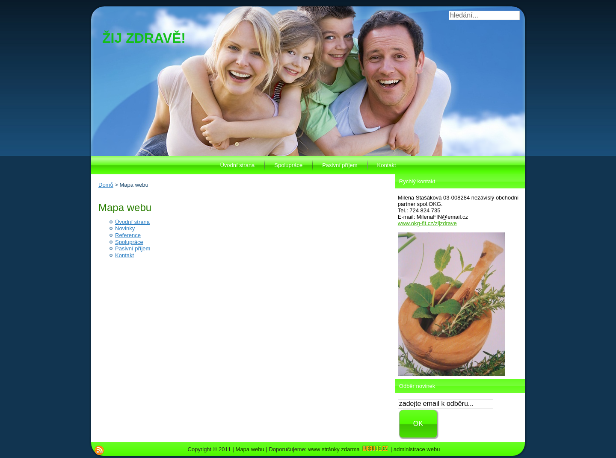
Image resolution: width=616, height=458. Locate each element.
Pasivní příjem (132, 248)
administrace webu (417, 449)
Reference (128, 235)
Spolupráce (129, 242)
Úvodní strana (132, 222)
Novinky (125, 228)
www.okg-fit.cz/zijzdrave (427, 223)
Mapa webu (250, 449)
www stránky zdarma (348, 449)
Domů (105, 185)
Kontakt (124, 255)
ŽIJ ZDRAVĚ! (144, 38)
